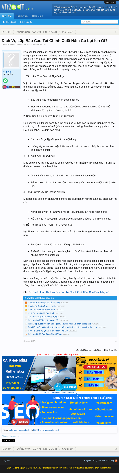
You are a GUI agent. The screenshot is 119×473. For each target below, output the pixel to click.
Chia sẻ (6, 436)
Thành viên (22, 16)
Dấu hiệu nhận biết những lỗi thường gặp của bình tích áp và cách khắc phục (62, 327)
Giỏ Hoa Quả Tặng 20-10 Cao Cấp (43, 320)
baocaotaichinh (25, 430)
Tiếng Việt (6, 461)
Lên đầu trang (108, 461)
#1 (116, 341)
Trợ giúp (87, 461)
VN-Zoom (76, 7)
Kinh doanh (18, 44)
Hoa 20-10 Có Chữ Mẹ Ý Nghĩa (42, 306)
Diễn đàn (6, 16)
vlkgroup (36, 44)
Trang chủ (96, 461)
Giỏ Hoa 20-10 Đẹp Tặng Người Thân (45, 334)
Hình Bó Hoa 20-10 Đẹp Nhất (41, 313)
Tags (5, 430)
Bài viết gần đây (26, 22)
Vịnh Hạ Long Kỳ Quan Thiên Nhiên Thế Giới (48, 331)
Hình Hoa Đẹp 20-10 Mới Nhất (41, 310)
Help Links (37, 16)
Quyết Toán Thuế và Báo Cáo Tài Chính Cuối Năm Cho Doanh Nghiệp (71, 292)
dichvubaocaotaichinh (49, 430)
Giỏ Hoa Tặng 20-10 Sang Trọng (42, 316)
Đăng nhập (110, 2)
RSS (116, 461)
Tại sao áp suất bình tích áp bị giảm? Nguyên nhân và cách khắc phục (59, 324)
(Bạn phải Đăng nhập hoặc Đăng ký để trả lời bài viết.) (96, 350)
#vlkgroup (13, 430)
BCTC (36, 430)
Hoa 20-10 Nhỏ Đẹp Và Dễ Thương (44, 303)
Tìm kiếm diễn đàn (10, 22)
